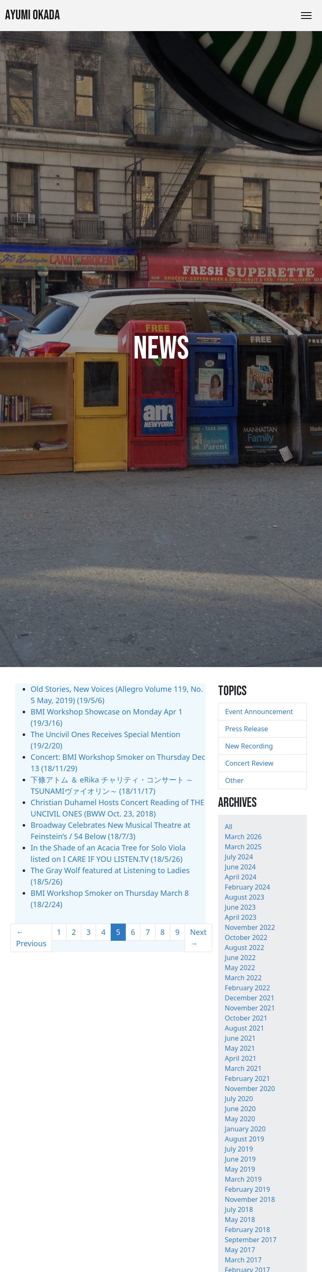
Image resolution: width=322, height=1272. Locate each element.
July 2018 (239, 1209)
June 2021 (240, 1038)
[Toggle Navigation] (306, 15)
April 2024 (241, 877)
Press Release (246, 728)
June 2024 (240, 867)
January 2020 (245, 1128)
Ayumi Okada (32, 15)
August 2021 (244, 1028)
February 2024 (247, 887)
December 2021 (250, 997)
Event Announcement (259, 711)
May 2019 (240, 1169)
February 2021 (247, 1078)
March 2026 (243, 836)
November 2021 (250, 1008)
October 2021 (246, 1018)
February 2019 (247, 1189)
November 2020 (250, 1088)
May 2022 (240, 967)
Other (234, 780)
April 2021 (241, 1058)
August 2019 (244, 1139)
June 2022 (240, 957)
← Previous (31, 937)
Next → (198, 937)
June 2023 (240, 907)
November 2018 (250, 1199)
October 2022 (246, 937)
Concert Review (249, 763)
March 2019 (243, 1179)
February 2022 (247, 987)
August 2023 (244, 897)
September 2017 (251, 1239)
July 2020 (239, 1098)
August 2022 (244, 947)
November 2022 (250, 927)
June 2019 (240, 1159)
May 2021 (240, 1048)
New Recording (249, 746)
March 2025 (243, 846)
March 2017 (243, 1259)
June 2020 (240, 1108)
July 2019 (239, 1149)
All (228, 826)
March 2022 (243, 977)
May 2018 (240, 1219)
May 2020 (240, 1118)
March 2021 (243, 1068)
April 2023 (241, 917)
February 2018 (247, 1229)
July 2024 (239, 856)
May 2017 (240, 1249)
